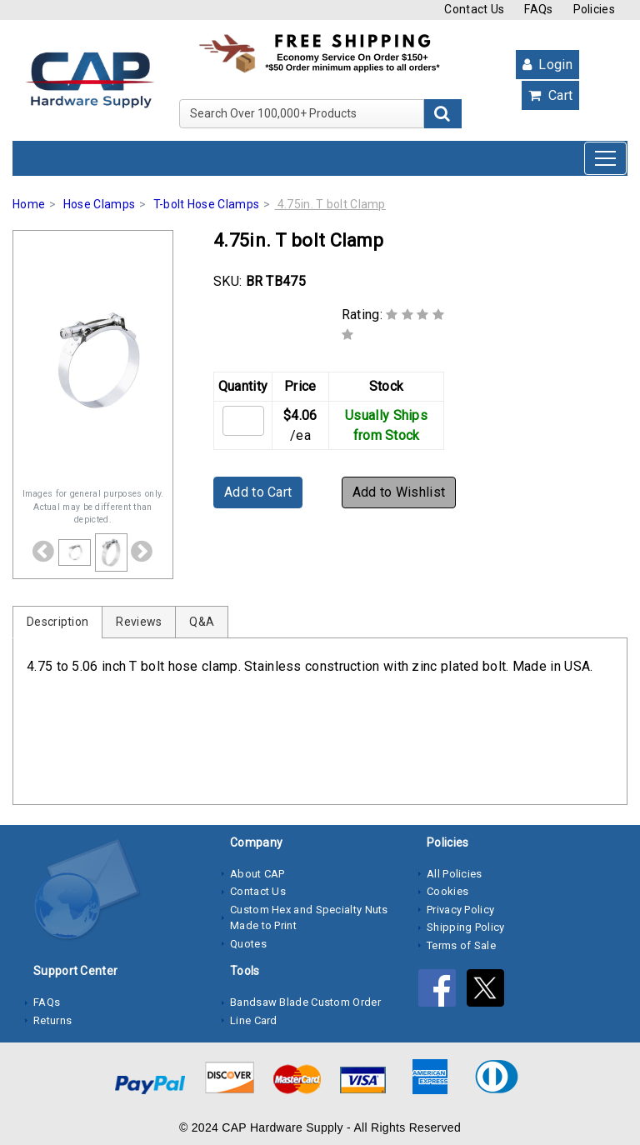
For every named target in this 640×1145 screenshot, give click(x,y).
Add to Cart (258, 492)
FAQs (538, 9)
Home (28, 204)
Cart (550, 95)
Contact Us (474, 9)
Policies (594, 9)
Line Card (254, 1020)
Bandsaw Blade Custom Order (305, 1002)
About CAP (257, 874)
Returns (52, 1020)
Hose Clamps (99, 204)
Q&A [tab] (201, 621)
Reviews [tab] (139, 621)
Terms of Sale (461, 945)
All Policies (454, 874)
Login (547, 64)
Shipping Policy (466, 927)
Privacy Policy (460, 909)
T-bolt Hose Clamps (206, 204)
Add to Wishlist (399, 492)
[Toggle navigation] (605, 158)
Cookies (447, 891)
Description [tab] (57, 621)
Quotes (248, 944)
